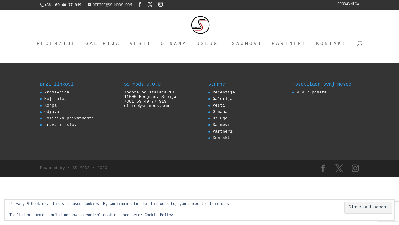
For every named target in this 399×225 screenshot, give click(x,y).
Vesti (140, 44)
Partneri (289, 44)
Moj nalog (55, 99)
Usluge (209, 44)
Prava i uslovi (61, 125)
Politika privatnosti (69, 118)
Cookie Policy (159, 215)
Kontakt (331, 44)
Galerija (102, 44)
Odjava (51, 111)
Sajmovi (247, 44)
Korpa (50, 105)
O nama (174, 44)
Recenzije (56, 44)
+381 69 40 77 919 (145, 101)
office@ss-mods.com (146, 106)
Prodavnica (348, 4)
